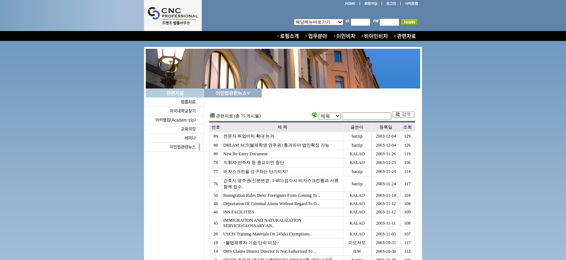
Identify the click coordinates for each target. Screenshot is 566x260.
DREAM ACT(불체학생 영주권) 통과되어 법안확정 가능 (276, 145)
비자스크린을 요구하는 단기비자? (255, 171)
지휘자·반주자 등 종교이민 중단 (253, 162)
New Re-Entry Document (245, 153)
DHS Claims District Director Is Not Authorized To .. (269, 251)
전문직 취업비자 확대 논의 (248, 136)
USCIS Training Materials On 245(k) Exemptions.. (267, 234)
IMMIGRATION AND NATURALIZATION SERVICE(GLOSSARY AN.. (262, 223)
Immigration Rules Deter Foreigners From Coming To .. (272, 195)
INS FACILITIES (238, 211)
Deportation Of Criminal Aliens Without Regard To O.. (271, 203)
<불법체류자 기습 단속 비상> (251, 242)
